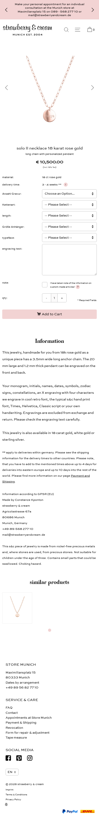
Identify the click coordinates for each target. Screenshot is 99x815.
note (5, 282)
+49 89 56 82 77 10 (22, 687)
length (6, 215)
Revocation (14, 728)
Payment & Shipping (21, 722)
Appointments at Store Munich (29, 718)
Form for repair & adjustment (27, 733)
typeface (8, 237)
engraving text (11, 248)
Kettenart (8, 204)
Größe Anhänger (13, 226)
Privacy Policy (13, 799)
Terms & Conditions (16, 794)
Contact (12, 713)
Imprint (9, 789)
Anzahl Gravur (11, 193)
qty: (5, 297)
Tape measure (16, 737)
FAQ (9, 708)
